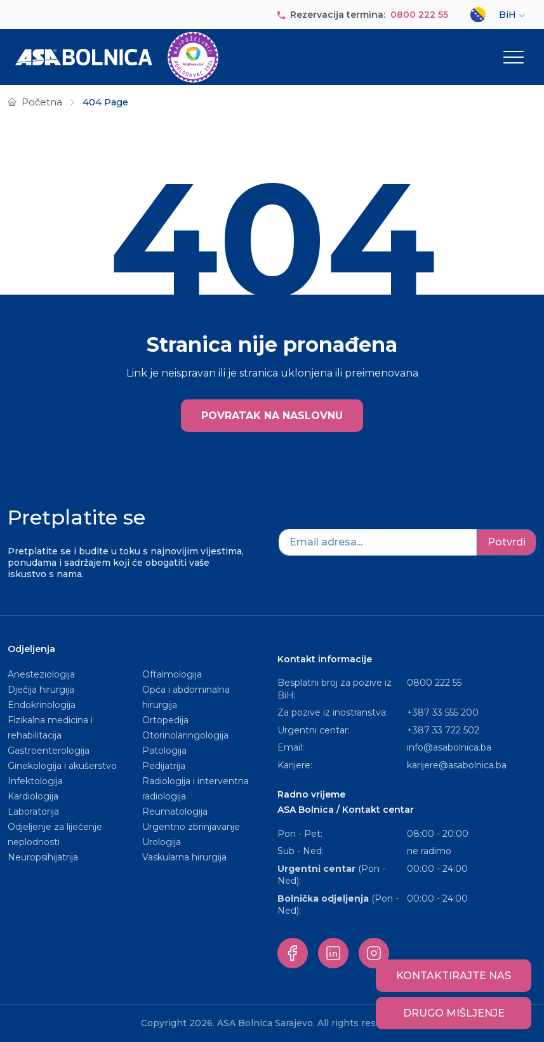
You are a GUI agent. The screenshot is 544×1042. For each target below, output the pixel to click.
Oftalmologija (172, 674)
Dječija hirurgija (41, 689)
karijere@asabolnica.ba (457, 765)
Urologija (161, 842)
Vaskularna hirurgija (184, 857)
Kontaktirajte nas (453, 976)
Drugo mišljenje (454, 1013)
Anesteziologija (41, 674)
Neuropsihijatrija (43, 857)
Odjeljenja (31, 649)
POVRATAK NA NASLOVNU (272, 416)
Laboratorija (33, 811)
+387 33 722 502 (443, 730)
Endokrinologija (42, 705)
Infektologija (35, 781)
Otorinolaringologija (185, 735)
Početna (42, 102)
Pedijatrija (163, 765)
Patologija (164, 750)
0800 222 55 (419, 14)
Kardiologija (33, 796)
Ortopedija (165, 720)
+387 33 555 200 (443, 712)
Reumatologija (175, 811)
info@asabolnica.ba (449, 747)
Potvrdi (507, 542)
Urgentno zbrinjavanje (191, 826)
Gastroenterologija (49, 750)
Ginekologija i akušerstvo (62, 765)
